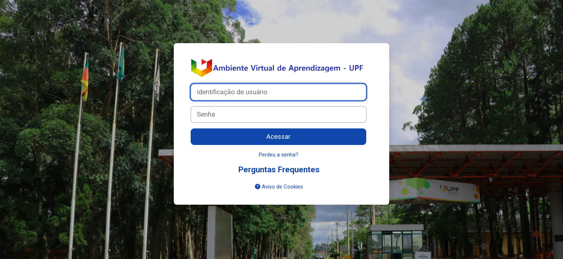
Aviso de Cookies (279, 186)
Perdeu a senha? (278, 154)
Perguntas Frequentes (279, 169)
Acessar (278, 137)
